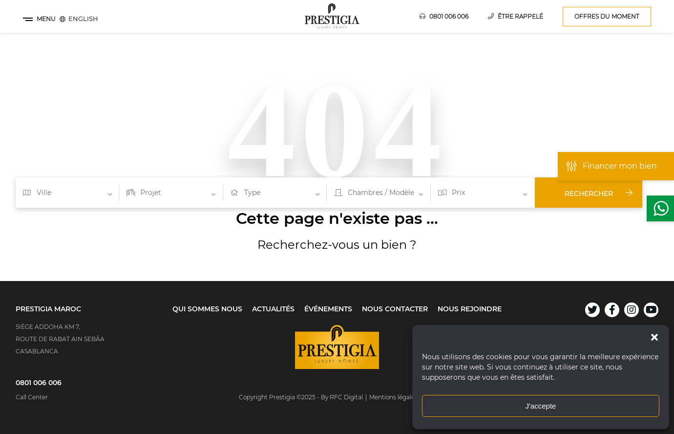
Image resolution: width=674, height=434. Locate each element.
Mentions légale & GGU (402, 397)
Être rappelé (515, 16)
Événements (328, 308)
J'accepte (541, 406)
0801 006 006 (444, 16)
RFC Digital (346, 397)
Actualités (273, 308)
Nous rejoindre (470, 308)
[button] (654, 337)
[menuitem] (83, 18)
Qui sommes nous (207, 308)
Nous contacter (395, 308)
